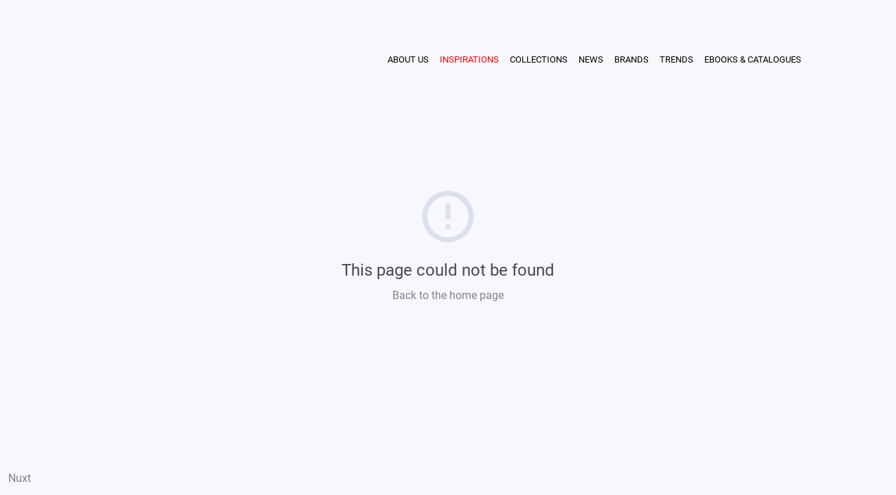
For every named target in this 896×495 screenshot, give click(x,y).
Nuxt (19, 478)
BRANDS (631, 59)
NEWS (591, 59)
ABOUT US (408, 59)
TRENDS (676, 59)
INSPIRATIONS (469, 59)
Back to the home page (448, 295)
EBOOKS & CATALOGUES (752, 59)
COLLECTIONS (539, 59)
